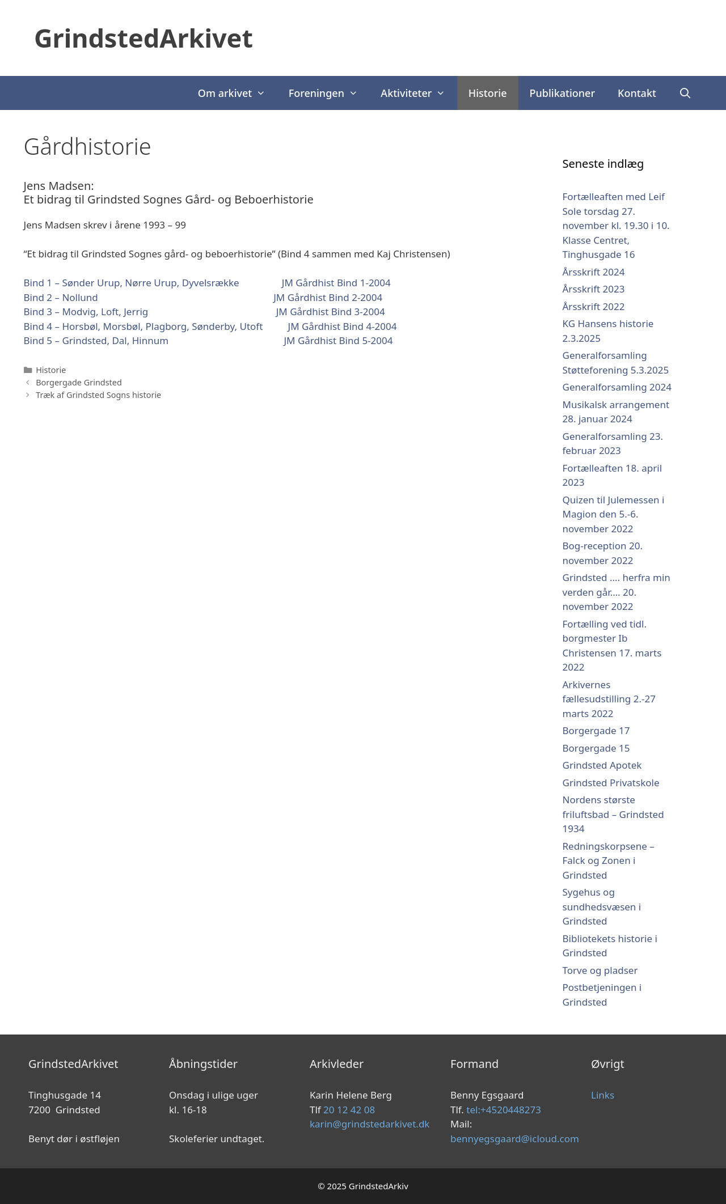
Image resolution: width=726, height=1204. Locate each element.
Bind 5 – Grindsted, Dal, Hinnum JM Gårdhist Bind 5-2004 (208, 340)
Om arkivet (237, 93)
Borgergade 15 (596, 747)
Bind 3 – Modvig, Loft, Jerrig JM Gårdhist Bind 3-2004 (204, 311)
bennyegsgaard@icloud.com (514, 1138)
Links (602, 1094)
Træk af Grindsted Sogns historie (98, 394)
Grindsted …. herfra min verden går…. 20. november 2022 (616, 592)
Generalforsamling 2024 (617, 386)
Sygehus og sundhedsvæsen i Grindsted (602, 906)
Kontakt (637, 93)
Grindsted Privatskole (611, 782)
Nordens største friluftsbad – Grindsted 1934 (613, 814)
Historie (487, 93)
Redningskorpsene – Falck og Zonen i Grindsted (609, 860)
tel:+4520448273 (503, 1109)
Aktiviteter (419, 93)
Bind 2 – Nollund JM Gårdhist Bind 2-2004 (203, 297)
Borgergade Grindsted (79, 382)
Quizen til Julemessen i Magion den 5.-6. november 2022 (614, 514)
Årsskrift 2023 (594, 288)
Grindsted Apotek (602, 764)
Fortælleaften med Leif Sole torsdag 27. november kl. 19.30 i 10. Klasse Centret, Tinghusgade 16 (616, 225)
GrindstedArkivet (143, 37)
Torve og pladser (600, 970)
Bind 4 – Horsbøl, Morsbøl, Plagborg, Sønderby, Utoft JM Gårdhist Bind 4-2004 (210, 326)
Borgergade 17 (596, 730)
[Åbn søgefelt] (685, 93)
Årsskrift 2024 (594, 271)
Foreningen (329, 93)
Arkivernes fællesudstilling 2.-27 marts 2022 (609, 699)
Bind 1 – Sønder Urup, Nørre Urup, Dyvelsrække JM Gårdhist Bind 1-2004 (207, 282)
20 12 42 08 (349, 1109)
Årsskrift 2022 (594, 306)
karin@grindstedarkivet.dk (369, 1123)
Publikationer (563, 93)
